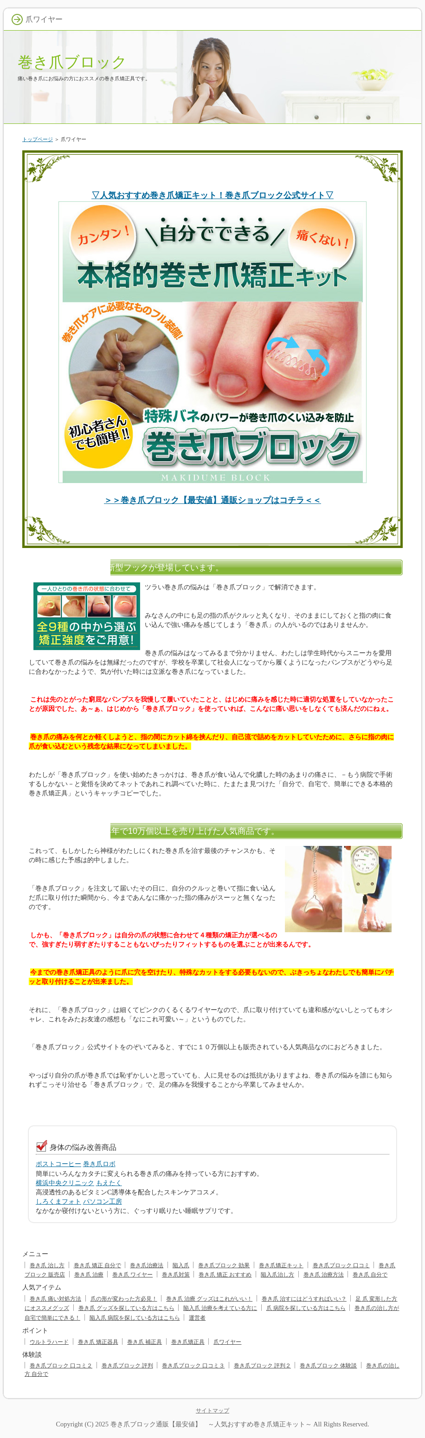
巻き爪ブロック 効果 (224, 1265)
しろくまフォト (58, 1201)
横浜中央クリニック (65, 1183)
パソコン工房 (102, 1201)
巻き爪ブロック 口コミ (341, 1265)
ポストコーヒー (58, 1163)
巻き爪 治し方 (47, 1265)
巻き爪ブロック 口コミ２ (61, 1365)
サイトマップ (212, 1410)
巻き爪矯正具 (188, 1342)
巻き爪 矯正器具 (98, 1342)
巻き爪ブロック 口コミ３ (193, 1365)
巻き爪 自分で (370, 1274)
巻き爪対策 (176, 1274)
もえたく (109, 1183)
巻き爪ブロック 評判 (127, 1365)
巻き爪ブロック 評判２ (262, 1365)
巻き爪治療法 (146, 1265)
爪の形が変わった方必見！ (123, 1299)
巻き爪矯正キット (281, 1265)
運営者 (197, 1318)
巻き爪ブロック (72, 62)
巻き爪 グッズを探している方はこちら (126, 1308)
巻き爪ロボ (99, 1163)
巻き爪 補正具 (144, 1342)
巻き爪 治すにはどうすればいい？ (304, 1299)
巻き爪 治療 (88, 1274)
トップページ (37, 139)
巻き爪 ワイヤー (132, 1274)
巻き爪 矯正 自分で (97, 1265)
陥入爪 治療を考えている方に (220, 1308)
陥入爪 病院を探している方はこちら (135, 1318)
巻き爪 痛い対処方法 (55, 1299)
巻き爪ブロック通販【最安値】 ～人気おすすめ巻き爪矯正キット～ (211, 1424)
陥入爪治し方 (277, 1274)
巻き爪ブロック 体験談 (328, 1365)
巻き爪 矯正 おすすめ (225, 1274)
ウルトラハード (49, 1342)
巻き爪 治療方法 (323, 1274)
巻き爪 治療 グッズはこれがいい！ (209, 1299)
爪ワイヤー (227, 1342)
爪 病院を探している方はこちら (306, 1308)
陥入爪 (181, 1265)
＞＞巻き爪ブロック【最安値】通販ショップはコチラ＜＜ (212, 500)
